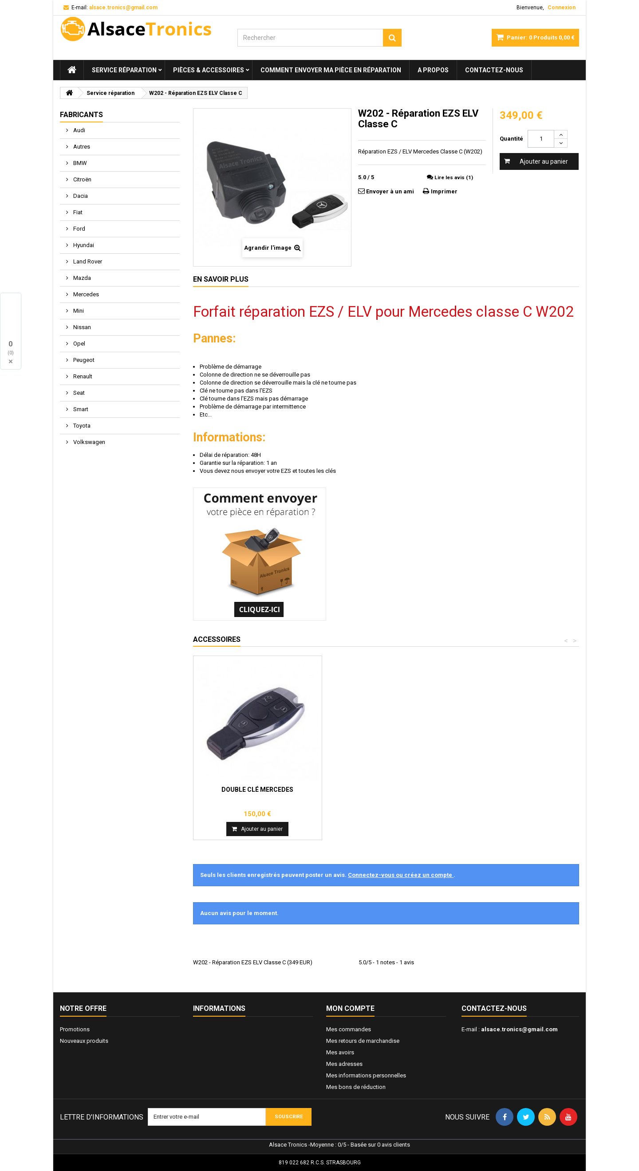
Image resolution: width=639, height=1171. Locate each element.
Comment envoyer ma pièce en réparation (330, 70)
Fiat (77, 212)
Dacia (80, 196)
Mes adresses (344, 1064)
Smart (80, 409)
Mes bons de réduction (356, 1087)
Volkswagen (88, 442)
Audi (78, 130)
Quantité (511, 138)
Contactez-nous (494, 70)
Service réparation (124, 70)
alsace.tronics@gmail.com (519, 1029)
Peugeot (83, 360)
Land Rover (87, 261)
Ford (78, 228)
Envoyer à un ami (390, 191)
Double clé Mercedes (257, 789)
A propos (433, 70)
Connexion (562, 7)
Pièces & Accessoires (208, 70)
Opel (78, 343)
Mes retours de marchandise (362, 1040)
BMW (79, 163)
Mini (78, 310)
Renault (82, 376)
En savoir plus (220, 279)
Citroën (81, 179)
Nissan (81, 327)
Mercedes (85, 294)
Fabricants (81, 114)
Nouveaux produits (84, 1040)
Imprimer (444, 191)
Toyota (81, 425)
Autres (81, 146)
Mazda (81, 278)
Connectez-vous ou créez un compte (401, 875)
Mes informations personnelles (366, 1075)
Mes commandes (348, 1029)
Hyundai (83, 245)
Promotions (75, 1029)
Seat (78, 392)
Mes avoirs (340, 1052)
